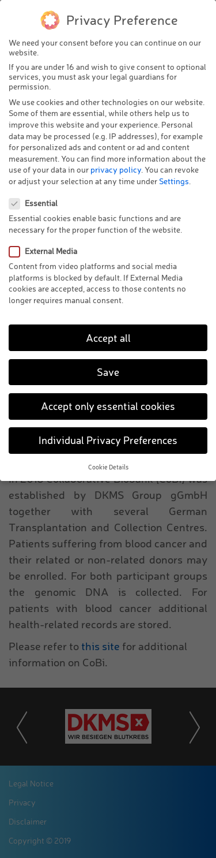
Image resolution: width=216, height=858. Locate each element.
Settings (174, 181)
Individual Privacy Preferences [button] (108, 440)
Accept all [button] (108, 337)
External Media (47, 251)
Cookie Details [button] (108, 467)
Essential (37, 203)
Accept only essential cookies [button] (108, 406)
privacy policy (115, 169)
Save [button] (108, 371)
